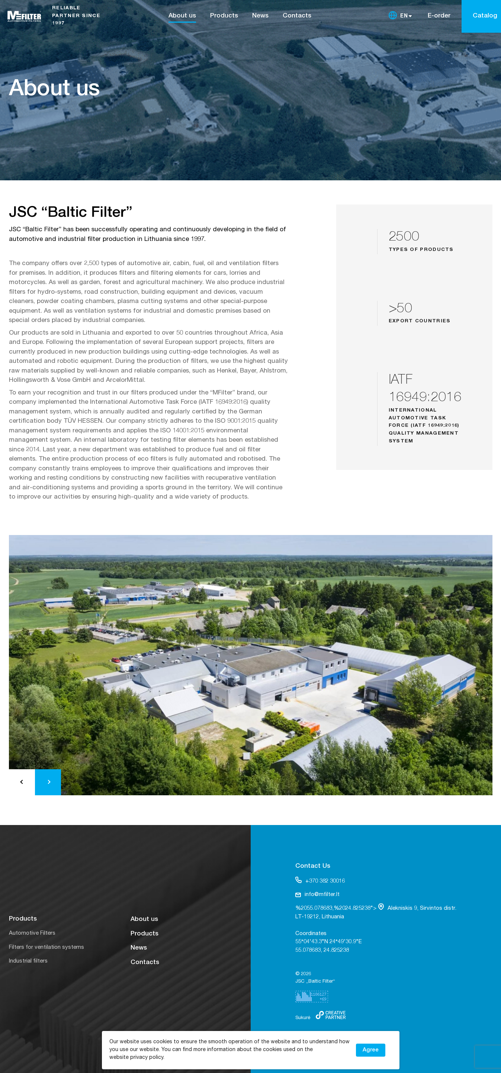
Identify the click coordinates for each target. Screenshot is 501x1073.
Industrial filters (28, 961)
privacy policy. (147, 1057)
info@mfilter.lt (317, 895)
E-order (439, 16)
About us (182, 16)
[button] (22, 782)
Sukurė (302, 1018)
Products (224, 16)
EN (404, 16)
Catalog (485, 16)
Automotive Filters (32, 933)
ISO (221, 421)
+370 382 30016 (320, 880)
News (260, 16)
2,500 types (99, 264)
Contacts (297, 16)
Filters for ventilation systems (46, 947)
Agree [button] (371, 1050)
